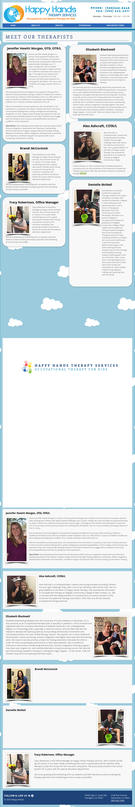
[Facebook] (29, 795)
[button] (115, 25)
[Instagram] (32, 795)
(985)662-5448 (117, 7)
